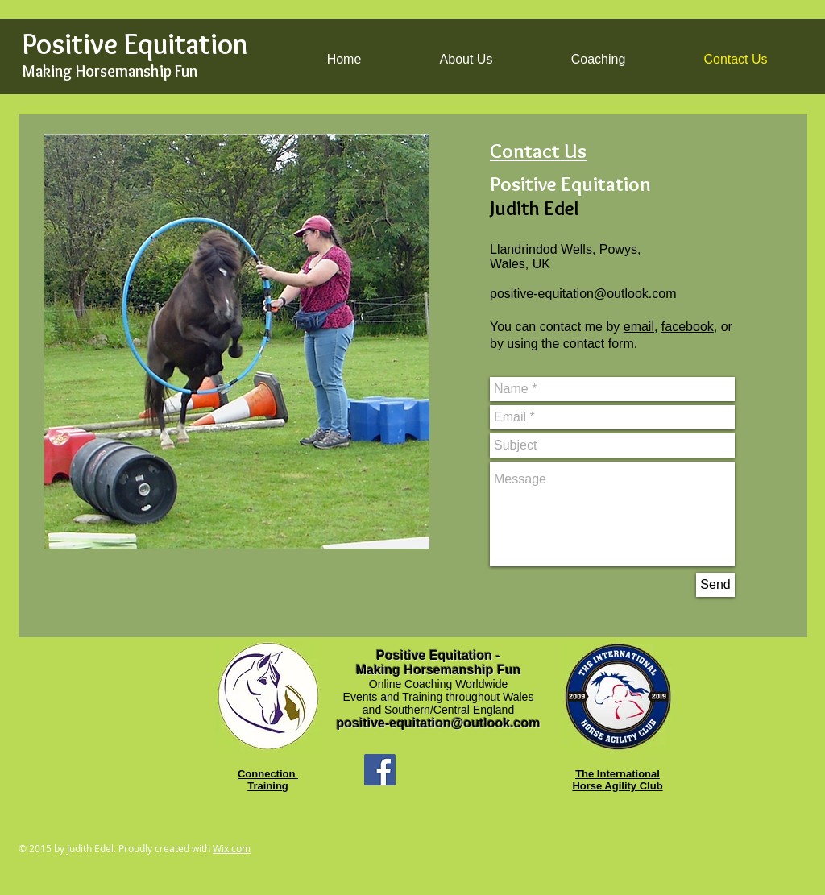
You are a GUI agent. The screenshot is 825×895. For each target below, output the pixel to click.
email (639, 327)
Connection (268, 774)
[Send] (715, 585)
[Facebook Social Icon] (380, 769)
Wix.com (232, 848)
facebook (687, 327)
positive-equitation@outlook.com (583, 293)
